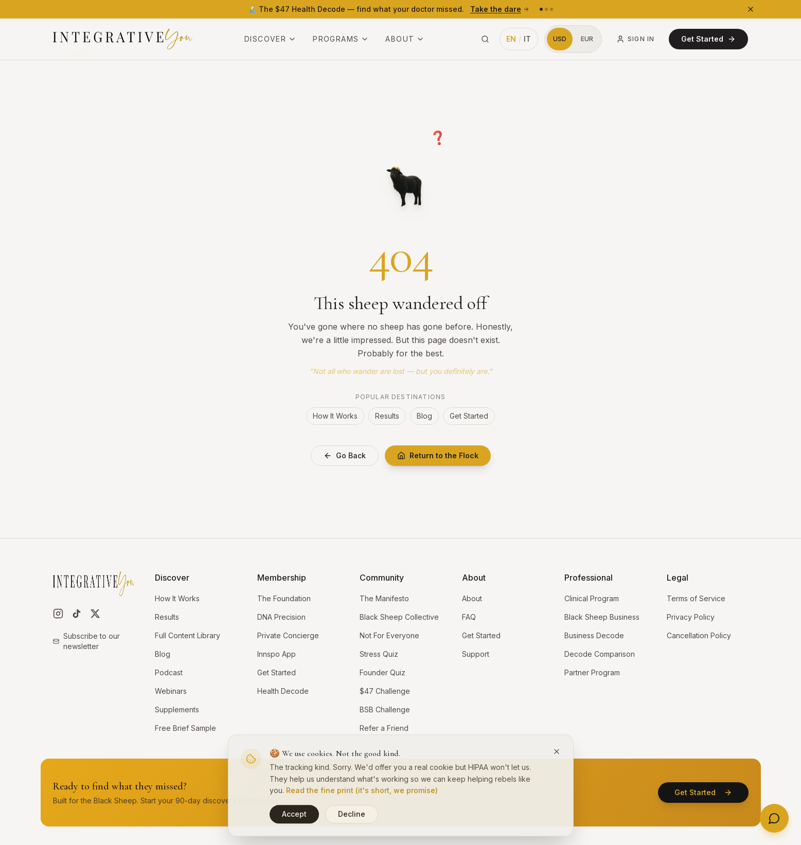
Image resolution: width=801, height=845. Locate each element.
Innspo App (276, 654)
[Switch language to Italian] (519, 39)
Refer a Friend (384, 728)
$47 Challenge (385, 691)
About (404, 38)
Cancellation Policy (699, 635)
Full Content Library (187, 635)
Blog (424, 415)
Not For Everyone (389, 635)
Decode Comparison (599, 654)
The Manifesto (384, 598)
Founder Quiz (382, 672)
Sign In (635, 39)
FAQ (469, 617)
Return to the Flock (437, 455)
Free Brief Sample (185, 728)
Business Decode (594, 635)
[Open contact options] (774, 818)
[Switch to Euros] (587, 39)
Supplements (177, 709)
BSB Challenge (385, 709)
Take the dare (499, 9)
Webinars (171, 691)
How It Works (335, 415)
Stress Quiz (379, 654)
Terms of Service (696, 598)
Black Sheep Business (601, 617)
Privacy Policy (691, 617)
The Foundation (284, 598)
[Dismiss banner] (750, 9)
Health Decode (283, 691)
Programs (341, 38)
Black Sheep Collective (399, 617)
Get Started (708, 38)
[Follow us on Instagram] (58, 613)
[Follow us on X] (95, 613)
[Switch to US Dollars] (560, 39)
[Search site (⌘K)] (485, 39)
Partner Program (592, 672)
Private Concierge (288, 635)
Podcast (169, 672)
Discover (270, 38)
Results (387, 415)
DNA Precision (281, 617)
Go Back (345, 455)
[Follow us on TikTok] (77, 613)
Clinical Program (591, 598)
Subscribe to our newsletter (86, 641)
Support (475, 654)
